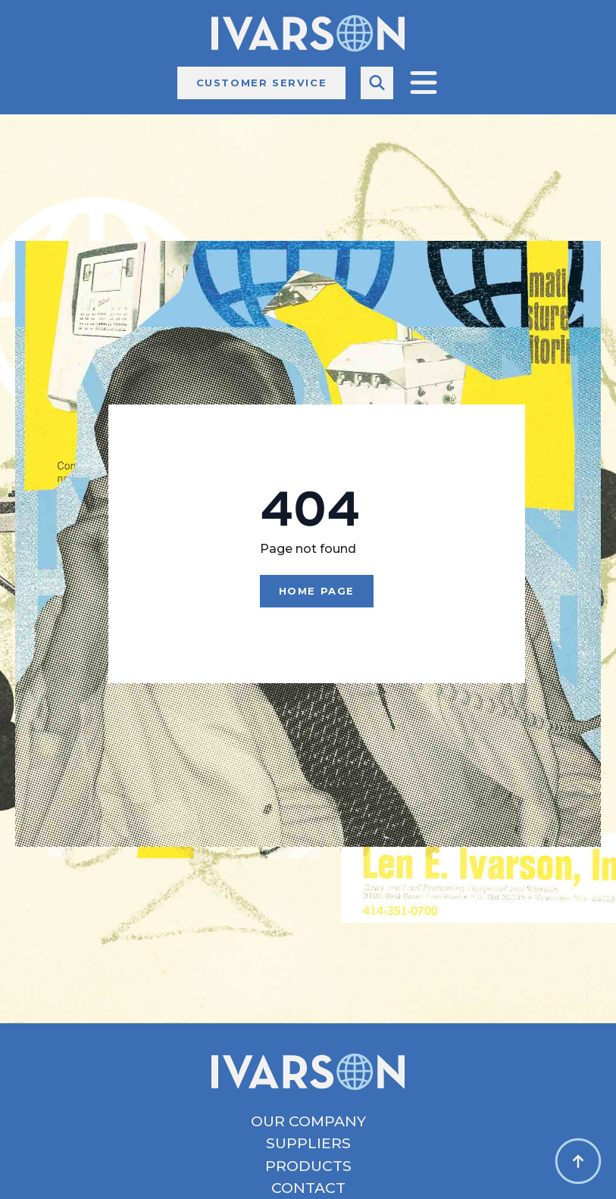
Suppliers (308, 1143)
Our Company (308, 1121)
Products (308, 1166)
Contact (308, 1188)
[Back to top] (578, 1161)
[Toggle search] (377, 83)
